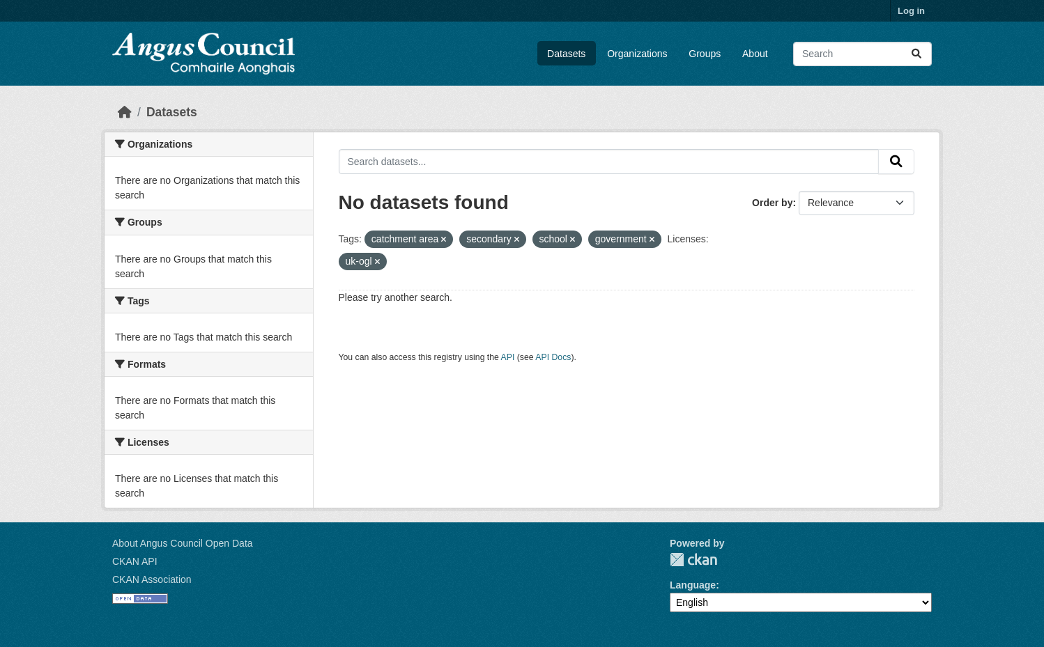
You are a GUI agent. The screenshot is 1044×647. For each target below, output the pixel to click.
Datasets (566, 53)
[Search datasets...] (862, 54)
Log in (911, 11)
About (755, 53)
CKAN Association (152, 579)
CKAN (693, 559)
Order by (772, 202)
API (508, 357)
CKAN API (135, 561)
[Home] (125, 112)
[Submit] (916, 54)
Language (693, 585)
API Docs (553, 357)
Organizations (637, 53)
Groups (705, 53)
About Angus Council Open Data (182, 543)
